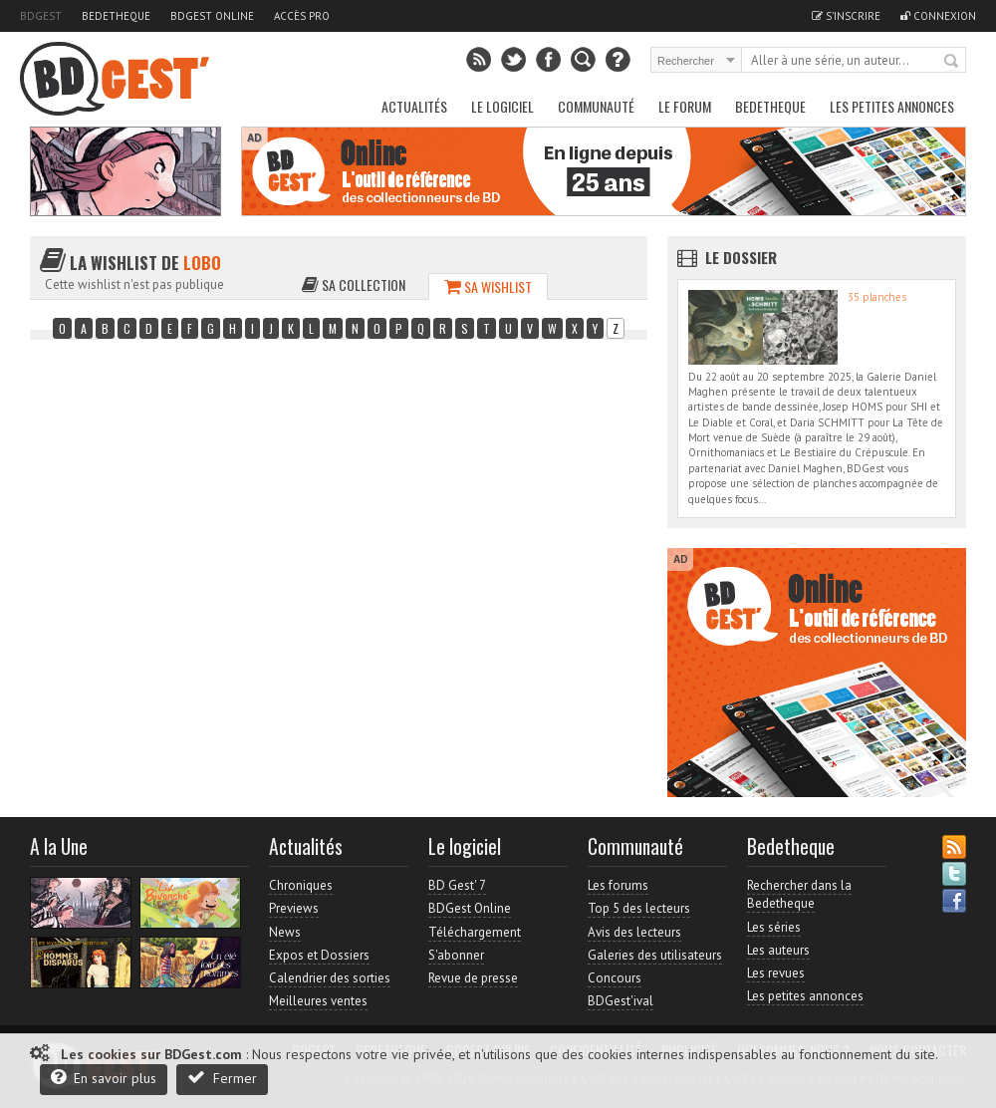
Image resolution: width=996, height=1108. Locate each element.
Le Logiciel (502, 106)
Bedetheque (116, 16)
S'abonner (456, 955)
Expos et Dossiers (319, 955)
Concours (614, 978)
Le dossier (741, 257)
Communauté (596, 106)
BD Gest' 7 (457, 885)
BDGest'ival (620, 1000)
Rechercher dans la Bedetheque (799, 894)
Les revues (776, 973)
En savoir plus (103, 1077)
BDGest (41, 16)
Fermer (222, 1077)
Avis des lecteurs (634, 932)
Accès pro (302, 16)
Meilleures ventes (318, 1000)
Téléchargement (474, 932)
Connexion (938, 16)
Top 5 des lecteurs (639, 908)
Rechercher (952, 62)
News (285, 932)
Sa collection (353, 284)
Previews (294, 908)
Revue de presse (473, 978)
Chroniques (301, 885)
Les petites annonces (892, 106)
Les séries (774, 927)
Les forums (618, 885)
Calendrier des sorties (329, 978)
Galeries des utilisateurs (655, 955)
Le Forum (684, 106)
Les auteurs (778, 950)
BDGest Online (212, 16)
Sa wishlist (488, 286)
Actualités (414, 106)
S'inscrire (846, 16)
